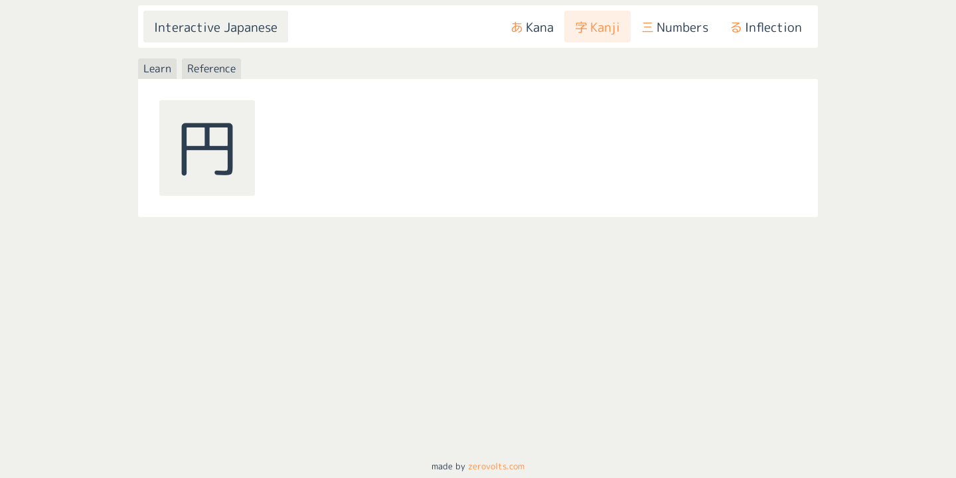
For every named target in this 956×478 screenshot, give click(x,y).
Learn (157, 68)
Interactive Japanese (216, 27)
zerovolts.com (496, 466)
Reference (211, 68)
